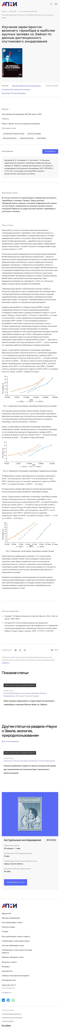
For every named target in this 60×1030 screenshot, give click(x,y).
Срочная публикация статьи (13, 945)
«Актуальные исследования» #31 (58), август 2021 (22, 114)
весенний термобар (34, 133)
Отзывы (5, 931)
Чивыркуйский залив (26, 138)
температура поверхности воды (13, 133)
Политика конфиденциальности (12, 1014)
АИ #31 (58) (12, 11)
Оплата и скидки (8, 927)
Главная (4, 11)
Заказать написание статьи (13, 957)
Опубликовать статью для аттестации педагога (17, 951)
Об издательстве (9, 980)
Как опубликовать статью (12, 922)
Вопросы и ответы (9, 962)
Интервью (6, 967)
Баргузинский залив (9, 138)
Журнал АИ (6, 913)
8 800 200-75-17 (9, 985)
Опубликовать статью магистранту (16, 941)
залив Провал (41, 138)
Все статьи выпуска (10, 741)
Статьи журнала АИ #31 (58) (28, 11)
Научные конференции (11, 918)
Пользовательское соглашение (12, 1017)
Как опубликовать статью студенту (16, 936)
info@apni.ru (6, 662)
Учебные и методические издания (15, 976)
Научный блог (7, 971)
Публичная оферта (8, 1021)
